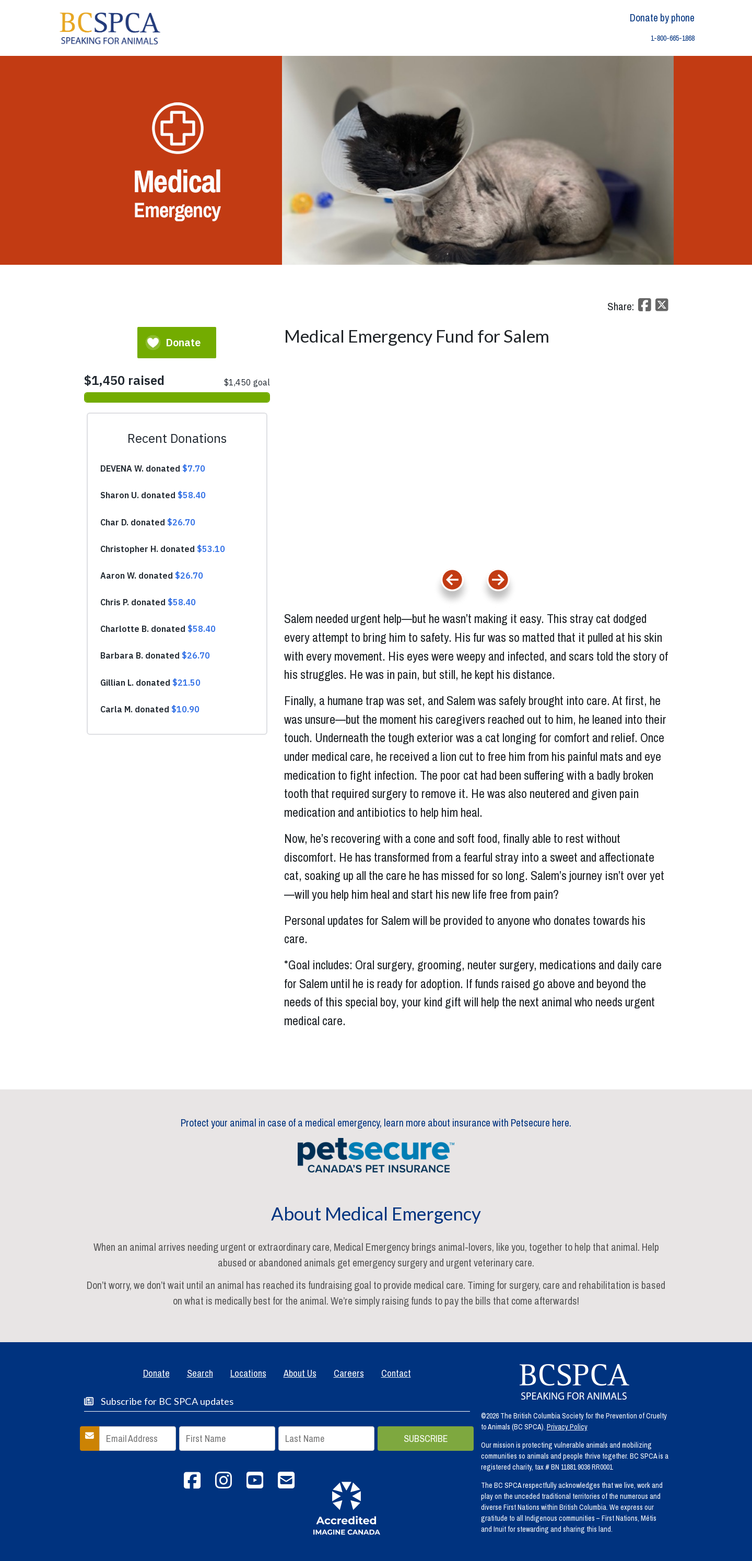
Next (520, 606)
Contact (396, 1373)
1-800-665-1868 (673, 38)
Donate (156, 1373)
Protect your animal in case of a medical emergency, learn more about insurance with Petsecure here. (376, 1123)
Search (200, 1373)
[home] (110, 27)
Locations (248, 1373)
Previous (452, 611)
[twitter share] (660, 307)
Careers (349, 1373)
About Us (300, 1373)
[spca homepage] (574, 1382)
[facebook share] (643, 307)
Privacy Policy (567, 1426)
